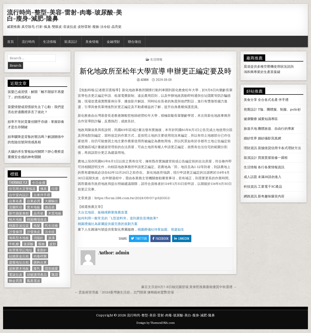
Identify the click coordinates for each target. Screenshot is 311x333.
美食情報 (92, 41)
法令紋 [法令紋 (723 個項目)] (50, 231)
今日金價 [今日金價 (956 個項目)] (38, 182)
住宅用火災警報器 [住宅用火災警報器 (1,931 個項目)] (22, 188)
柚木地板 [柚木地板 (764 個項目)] (15, 219)
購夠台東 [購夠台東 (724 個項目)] (40, 262)
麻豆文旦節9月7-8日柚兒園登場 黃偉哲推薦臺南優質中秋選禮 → (189, 287)
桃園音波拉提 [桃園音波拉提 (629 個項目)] (19, 225)
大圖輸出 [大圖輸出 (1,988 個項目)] (51, 200)
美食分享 (250, 100)
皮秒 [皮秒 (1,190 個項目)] (52, 243)
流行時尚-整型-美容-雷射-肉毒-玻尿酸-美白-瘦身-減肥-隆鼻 (64, 15)
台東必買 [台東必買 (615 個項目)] (33, 200)
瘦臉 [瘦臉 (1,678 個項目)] (41, 243)
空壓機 (269, 66)
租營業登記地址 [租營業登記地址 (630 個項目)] (20, 249)
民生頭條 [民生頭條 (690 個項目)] (51, 225)
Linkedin (181, 238)
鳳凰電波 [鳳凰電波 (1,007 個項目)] (33, 280)
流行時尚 (28, 41)
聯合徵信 (134, 41)
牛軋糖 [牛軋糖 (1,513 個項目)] (14, 243)
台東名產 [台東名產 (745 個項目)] (15, 200)
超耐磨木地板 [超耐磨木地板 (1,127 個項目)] (19, 268)
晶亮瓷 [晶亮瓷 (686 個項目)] (38, 213)
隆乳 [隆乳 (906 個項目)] (37, 268)
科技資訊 (250, 186)
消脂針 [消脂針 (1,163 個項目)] (38, 237)
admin (145, 79)
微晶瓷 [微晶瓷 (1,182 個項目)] (50, 207)
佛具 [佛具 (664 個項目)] (43, 188)
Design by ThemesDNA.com (155, 323)
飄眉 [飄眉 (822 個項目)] (54, 274)
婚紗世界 (250, 138)
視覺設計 (250, 109)
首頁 (10, 41)
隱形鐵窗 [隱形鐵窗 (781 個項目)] (51, 268)
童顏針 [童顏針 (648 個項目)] (42, 249)
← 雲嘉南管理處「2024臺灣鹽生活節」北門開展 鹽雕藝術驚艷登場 (124, 292)
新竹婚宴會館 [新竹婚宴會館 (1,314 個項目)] (19, 213)
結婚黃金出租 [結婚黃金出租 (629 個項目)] (19, 256)
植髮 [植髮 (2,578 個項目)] (37, 225)
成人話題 (250, 177)
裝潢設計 (70, 41)
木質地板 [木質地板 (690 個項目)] (54, 213)
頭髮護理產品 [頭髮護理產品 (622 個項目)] (37, 274)
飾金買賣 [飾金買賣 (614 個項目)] (15, 280)
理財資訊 (250, 148)
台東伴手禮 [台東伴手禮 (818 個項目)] (42, 194)
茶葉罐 (275, 72)
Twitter (139, 238)
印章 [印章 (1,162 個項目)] (54, 188)
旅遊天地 (250, 128)
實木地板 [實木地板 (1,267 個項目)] (33, 207)
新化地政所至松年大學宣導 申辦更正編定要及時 (155, 70)
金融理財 (113, 41)
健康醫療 (250, 119)
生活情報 (49, 41)
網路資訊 (250, 196)
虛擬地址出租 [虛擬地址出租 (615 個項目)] (19, 262)
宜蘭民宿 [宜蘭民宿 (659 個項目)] (15, 207)
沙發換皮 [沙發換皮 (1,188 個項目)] (33, 231)
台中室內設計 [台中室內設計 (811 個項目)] (19, 194)
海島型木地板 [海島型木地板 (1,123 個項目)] (19, 237)
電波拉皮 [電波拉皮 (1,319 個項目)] (15, 274)
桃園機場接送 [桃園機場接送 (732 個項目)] (37, 219)
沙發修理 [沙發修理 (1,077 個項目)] (15, 231)
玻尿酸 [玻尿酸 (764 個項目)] (29, 243)
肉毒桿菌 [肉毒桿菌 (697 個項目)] (40, 256)
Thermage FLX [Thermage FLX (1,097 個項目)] (18, 182)
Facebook (160, 238)
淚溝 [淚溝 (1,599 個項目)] (51, 237)
